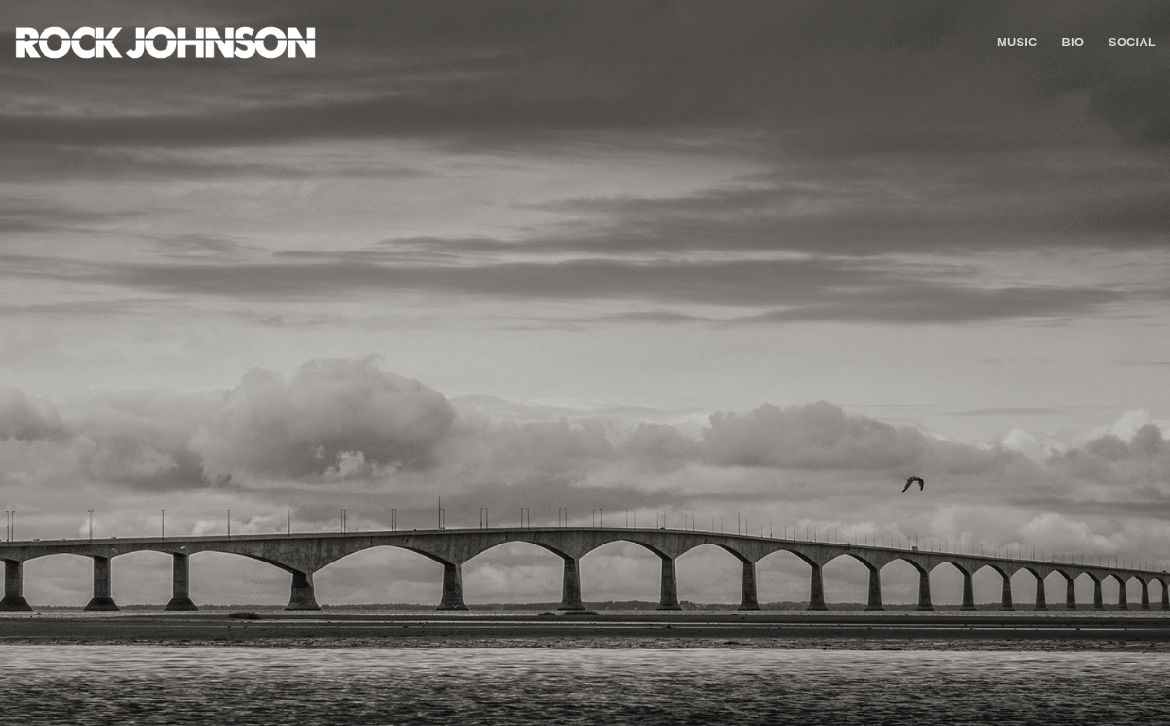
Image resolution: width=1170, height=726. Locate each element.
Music (1017, 42)
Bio (1073, 42)
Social (1132, 42)
